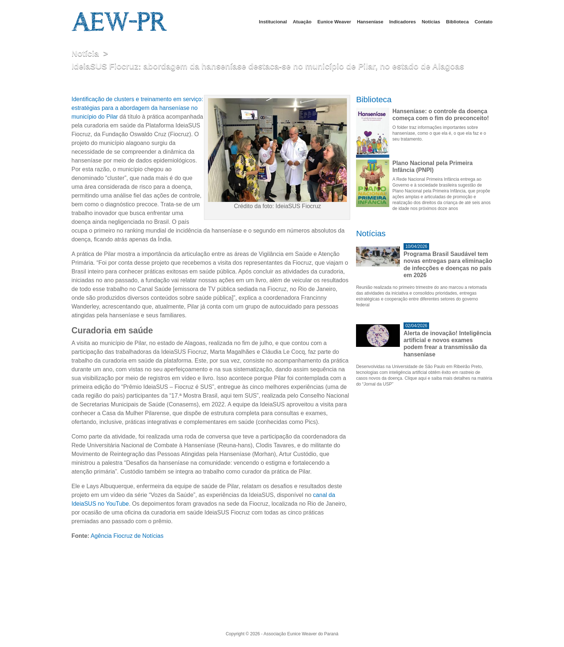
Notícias (431, 21)
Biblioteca (457, 21)
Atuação (302, 21)
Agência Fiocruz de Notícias (127, 536)
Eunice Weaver (334, 21)
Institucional (273, 21)
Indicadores (402, 21)
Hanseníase (370, 21)
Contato (483, 21)
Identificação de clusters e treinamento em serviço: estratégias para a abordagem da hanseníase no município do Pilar (137, 108)
